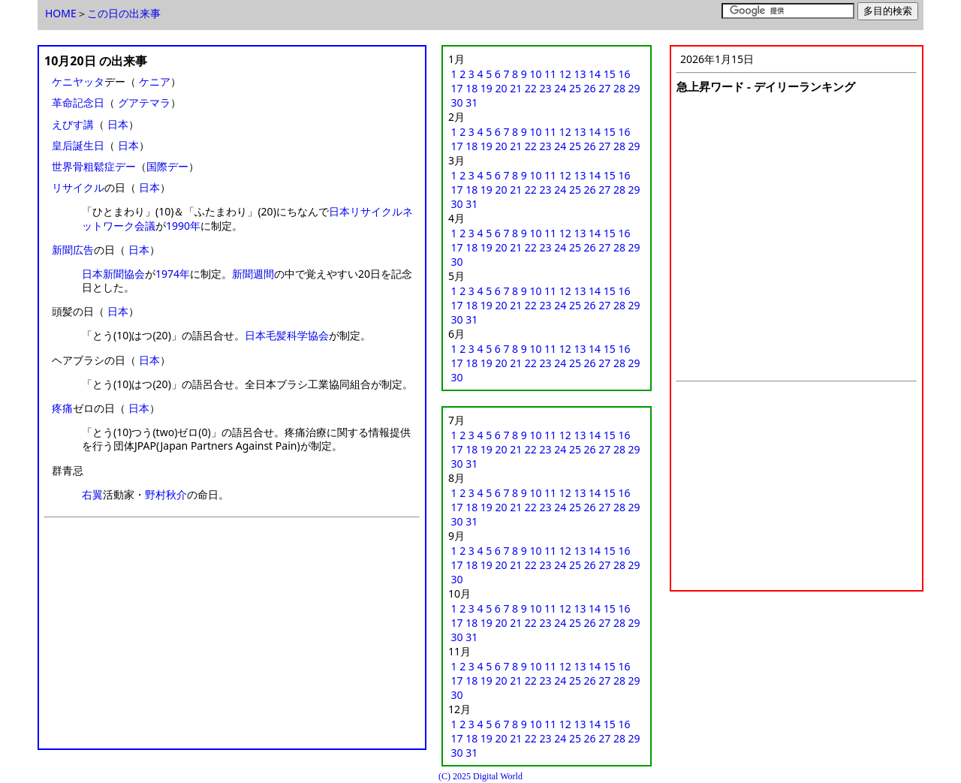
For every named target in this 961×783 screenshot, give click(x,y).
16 (624, 74)
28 (619, 88)
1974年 (172, 274)
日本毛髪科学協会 (287, 335)
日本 (117, 124)
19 (486, 88)
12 (565, 74)
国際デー (167, 166)
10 (535, 74)
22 (531, 88)
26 (590, 88)
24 (560, 88)
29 (634, 88)
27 (604, 88)
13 (580, 74)
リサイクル (78, 187)
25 (575, 88)
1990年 (183, 225)
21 (516, 88)
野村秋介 (166, 494)
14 (595, 74)
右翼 (92, 494)
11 (550, 74)
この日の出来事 (124, 13)
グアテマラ (144, 102)
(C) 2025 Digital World (480, 776)
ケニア (154, 81)
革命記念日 (78, 102)
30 (457, 102)
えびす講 (73, 124)
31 (471, 102)
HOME (61, 13)
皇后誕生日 (78, 145)
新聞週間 (253, 274)
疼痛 (62, 408)
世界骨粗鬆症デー (94, 166)
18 (471, 88)
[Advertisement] (232, 638)
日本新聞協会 (113, 274)
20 (502, 88)
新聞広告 (73, 249)
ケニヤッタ (78, 81)
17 (457, 88)
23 (546, 88)
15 (610, 74)
